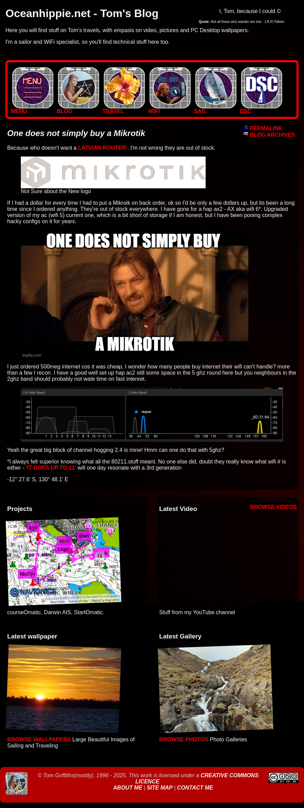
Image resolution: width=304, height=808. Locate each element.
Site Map (160, 788)
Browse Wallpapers (39, 739)
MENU (32, 109)
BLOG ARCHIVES (269, 135)
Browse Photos (183, 739)
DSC (261, 109)
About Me (128, 788)
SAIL (215, 109)
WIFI (169, 109)
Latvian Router (102, 148)
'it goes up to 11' (51, 468)
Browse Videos (273, 507)
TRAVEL (123, 109)
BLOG (78, 109)
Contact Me (195, 788)
